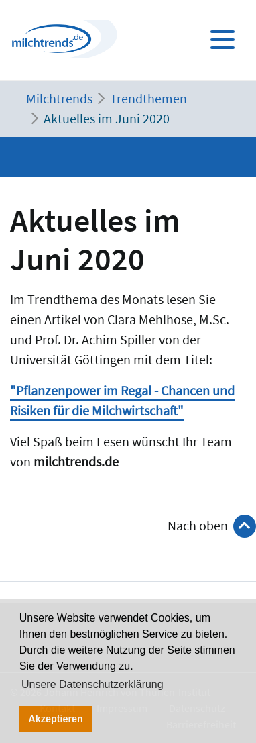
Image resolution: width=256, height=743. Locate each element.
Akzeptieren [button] (55, 718)
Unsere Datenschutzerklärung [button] (92, 684)
